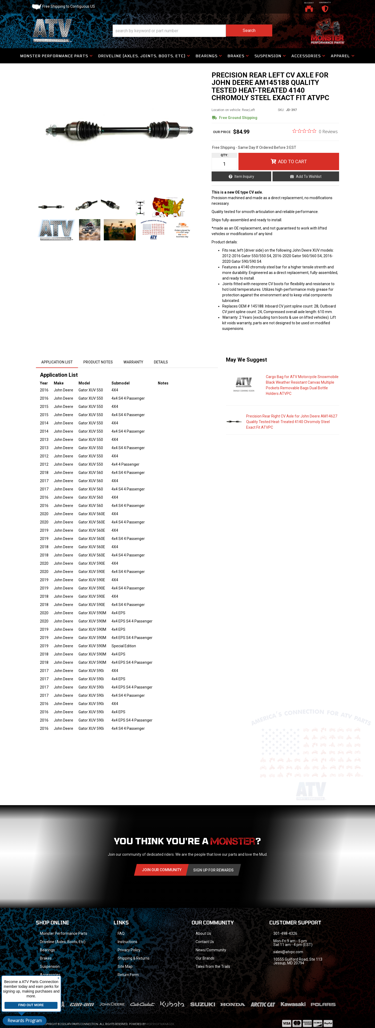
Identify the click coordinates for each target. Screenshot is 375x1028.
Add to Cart (292, 161)
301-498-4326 (285, 933)
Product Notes (98, 362)
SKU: (281, 110)
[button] (192, 30)
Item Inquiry (244, 176)
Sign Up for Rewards (213, 870)
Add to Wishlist (309, 176)
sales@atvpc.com (288, 952)
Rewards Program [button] (24, 1020)
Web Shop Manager (160, 1017)
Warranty (133, 362)
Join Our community (162, 870)
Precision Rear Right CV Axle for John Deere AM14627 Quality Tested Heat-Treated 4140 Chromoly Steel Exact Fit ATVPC (291, 421)
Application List (57, 362)
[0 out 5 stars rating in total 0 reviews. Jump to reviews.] (315, 131)
